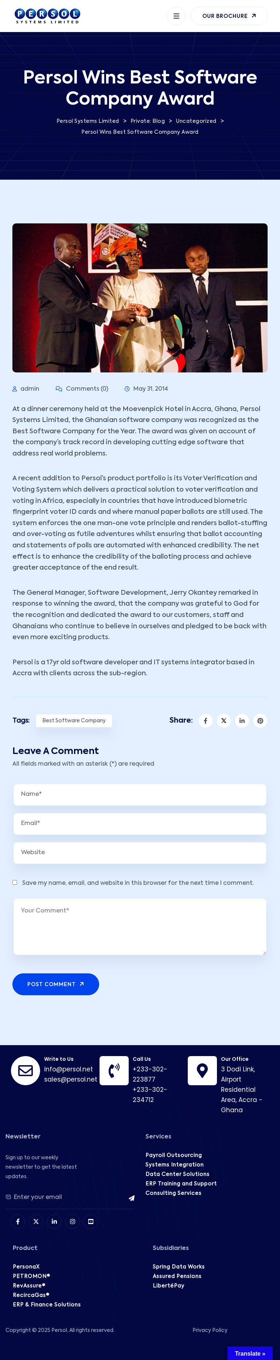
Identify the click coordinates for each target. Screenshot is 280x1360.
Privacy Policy (210, 1330)
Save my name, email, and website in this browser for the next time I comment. (138, 883)
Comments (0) (82, 389)
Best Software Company (74, 720)
